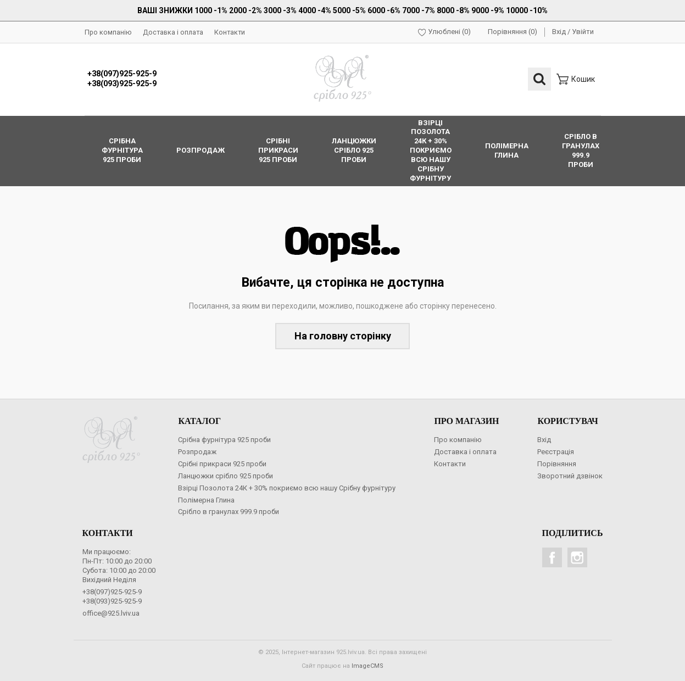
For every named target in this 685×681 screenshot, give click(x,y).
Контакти (229, 32)
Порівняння (556, 464)
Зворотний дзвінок (570, 476)
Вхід (559, 31)
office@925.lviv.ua (111, 613)
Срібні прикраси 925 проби (222, 464)
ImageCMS (367, 665)
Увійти (583, 31)
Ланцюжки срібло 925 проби (225, 476)
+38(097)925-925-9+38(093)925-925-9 (122, 79)
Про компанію (108, 32)
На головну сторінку (342, 336)
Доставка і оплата (173, 32)
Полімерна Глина (206, 500)
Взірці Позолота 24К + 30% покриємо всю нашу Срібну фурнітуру (287, 488)
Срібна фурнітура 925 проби (224, 440)
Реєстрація (555, 452)
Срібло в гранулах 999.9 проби (228, 511)
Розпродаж (197, 452)
